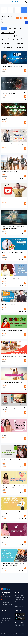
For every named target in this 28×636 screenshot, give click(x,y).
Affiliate (2, 622)
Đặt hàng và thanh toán (20, 601)
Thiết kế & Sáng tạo (7, 36)
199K (17, 10)
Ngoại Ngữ (5, 39)
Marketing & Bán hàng (7, 32)
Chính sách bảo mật (19, 599)
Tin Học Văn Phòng (16, 39)
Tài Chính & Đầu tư (7, 47)
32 (19, 575)
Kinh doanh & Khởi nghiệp (15, 28)
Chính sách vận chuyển (20, 603)
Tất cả (4, 10)
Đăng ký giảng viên (5, 613)
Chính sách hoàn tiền (20, 606)
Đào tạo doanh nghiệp (6, 618)
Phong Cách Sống (19, 47)
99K (11, 10)
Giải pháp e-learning (5, 616)
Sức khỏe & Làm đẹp (17, 43)
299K (24, 10)
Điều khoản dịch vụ (19, 597)
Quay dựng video (5, 620)
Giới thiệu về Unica (19, 595)
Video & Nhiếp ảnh (20, 36)
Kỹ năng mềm (5, 43)
